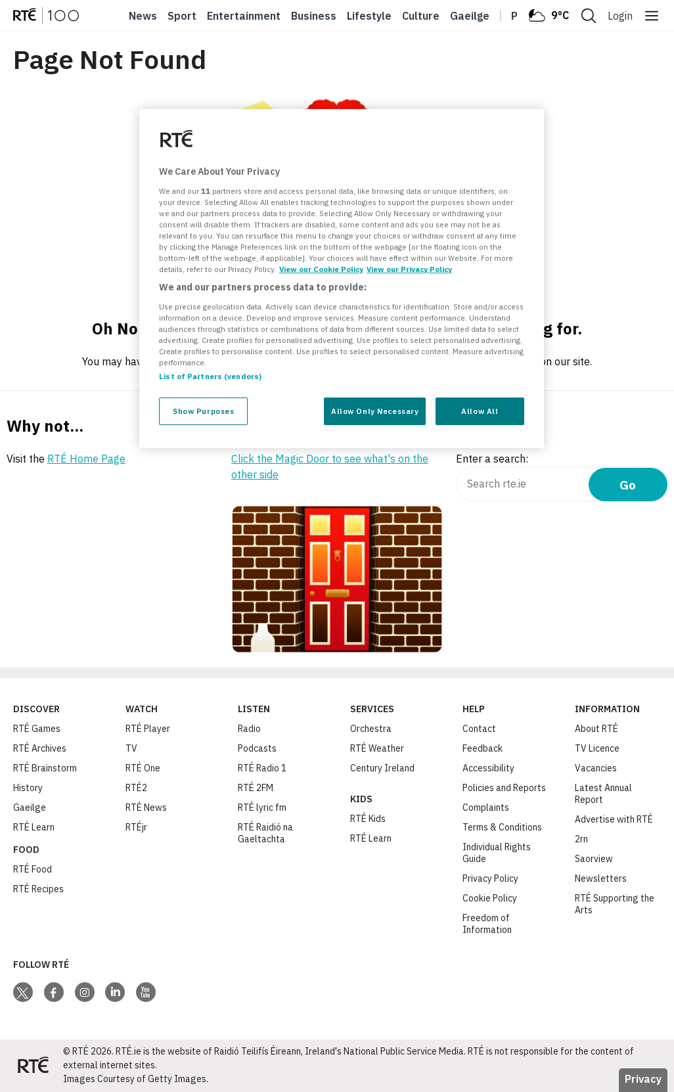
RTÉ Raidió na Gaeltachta (265, 833)
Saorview (594, 859)
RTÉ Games (36, 729)
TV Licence (597, 748)
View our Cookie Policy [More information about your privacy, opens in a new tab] (321, 269)
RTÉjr (136, 827)
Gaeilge (469, 15)
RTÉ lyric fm (262, 807)
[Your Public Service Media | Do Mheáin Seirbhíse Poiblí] (33, 1065)
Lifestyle (369, 15)
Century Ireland (382, 768)
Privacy (643, 1078)
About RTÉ (596, 729)
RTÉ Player (147, 729)
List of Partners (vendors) (210, 376)
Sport (182, 15)
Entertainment (244, 15)
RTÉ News (146, 807)
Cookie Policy (489, 898)
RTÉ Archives (39, 748)
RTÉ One (142, 768)
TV (131, 748)
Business (313, 15)
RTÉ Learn (34, 827)
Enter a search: (492, 458)
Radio (249, 729)
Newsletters (601, 878)
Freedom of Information (487, 924)
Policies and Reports (504, 788)
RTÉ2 (136, 788)
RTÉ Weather (377, 748)
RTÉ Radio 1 (262, 768)
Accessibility (488, 768)
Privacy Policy (490, 878)
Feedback (482, 748)
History (28, 788)
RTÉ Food (32, 869)
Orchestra (371, 729)
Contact (479, 729)
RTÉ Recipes (38, 889)
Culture (420, 15)
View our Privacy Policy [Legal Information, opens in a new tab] (409, 269)
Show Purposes (203, 411)
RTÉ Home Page (86, 458)
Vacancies (596, 768)
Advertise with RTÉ (614, 819)
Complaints (485, 807)
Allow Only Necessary (374, 411)
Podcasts (257, 748)
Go (627, 484)
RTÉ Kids (368, 819)
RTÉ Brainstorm (45, 768)
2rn (581, 839)
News (143, 15)
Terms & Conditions (502, 827)
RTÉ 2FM (255, 788)
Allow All (479, 411)
